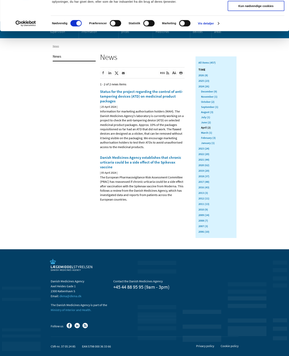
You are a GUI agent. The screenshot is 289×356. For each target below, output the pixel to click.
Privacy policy (205, 346)
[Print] (181, 73)
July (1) (205, 117)
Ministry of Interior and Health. (71, 310)
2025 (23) (203, 81)
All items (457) (207, 62)
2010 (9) (203, 209)
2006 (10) (203, 231)
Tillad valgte (255, 21)
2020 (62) (203, 165)
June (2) (206, 122)
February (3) (208, 138)
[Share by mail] (123, 73)
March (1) (206, 132)
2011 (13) (203, 204)
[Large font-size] (174, 73)
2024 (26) (203, 86)
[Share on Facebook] (103, 73)
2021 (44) (203, 159)
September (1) (209, 107)
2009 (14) (203, 215)
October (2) (208, 102)
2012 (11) (203, 198)
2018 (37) (203, 176)
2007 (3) (203, 226)
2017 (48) (203, 182)
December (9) (209, 91)
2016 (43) (203, 187)
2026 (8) (203, 75)
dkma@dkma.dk (70, 296)
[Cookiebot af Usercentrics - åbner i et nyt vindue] (25, 50)
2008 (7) (203, 220)
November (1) (209, 96)
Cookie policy (229, 346)
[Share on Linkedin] (110, 73)
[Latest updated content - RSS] (164, 73)
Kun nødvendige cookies (256, 33)
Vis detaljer (206, 50)
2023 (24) (203, 148)
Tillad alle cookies (256, 9)
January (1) (208, 143)
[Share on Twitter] (117, 73)
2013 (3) (203, 193)
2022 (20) (203, 154)
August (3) (207, 112)
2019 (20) (203, 170)
